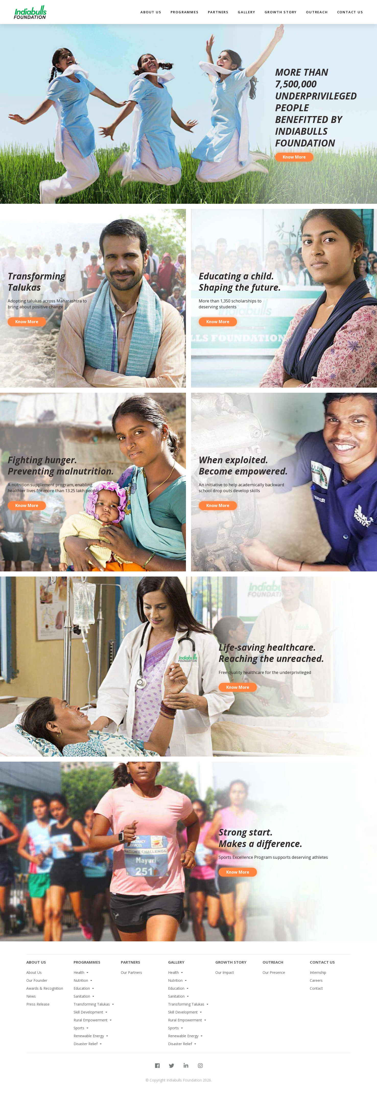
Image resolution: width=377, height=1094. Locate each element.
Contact (316, 988)
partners (218, 12)
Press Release (38, 1004)
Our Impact (224, 972)
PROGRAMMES (87, 962)
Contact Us (350, 12)
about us (150, 12)
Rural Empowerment (91, 1020)
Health (79, 972)
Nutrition (81, 980)
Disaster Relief (86, 1043)
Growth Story (281, 12)
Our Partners (131, 972)
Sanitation (82, 996)
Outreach (317, 12)
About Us (36, 962)
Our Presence (274, 972)
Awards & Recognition (44, 988)
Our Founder (36, 980)
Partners (130, 962)
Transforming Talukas (92, 1004)
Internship (318, 972)
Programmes (185, 12)
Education (82, 988)
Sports (79, 1027)
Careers (316, 980)
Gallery (246, 12)
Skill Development (88, 1012)
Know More (294, 182)
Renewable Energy (89, 1035)
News (31, 996)
